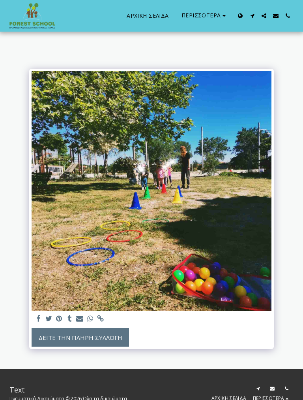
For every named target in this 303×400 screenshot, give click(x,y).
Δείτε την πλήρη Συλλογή (80, 338)
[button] (252, 16)
